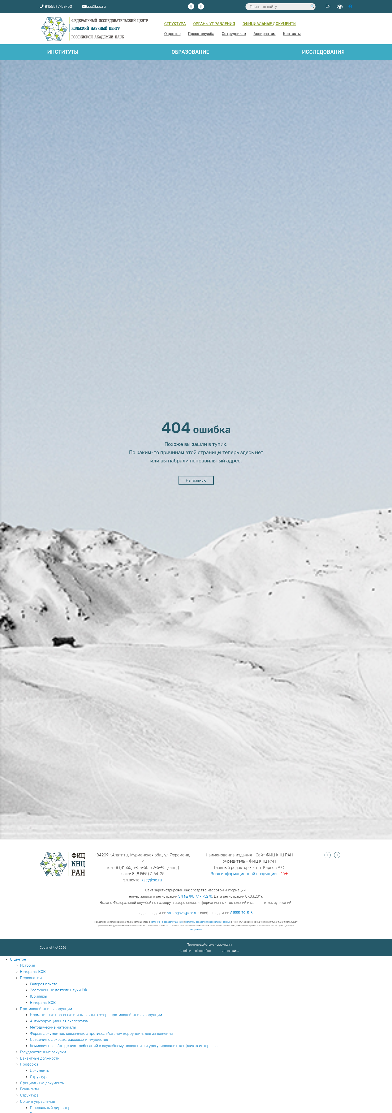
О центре (172, 33)
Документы (40, 1070)
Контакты (292, 33)
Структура (175, 23)
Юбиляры (38, 996)
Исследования (323, 52)
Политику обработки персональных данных (207, 922)
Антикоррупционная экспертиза (59, 1021)
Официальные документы (269, 23)
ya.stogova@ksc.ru (182, 913)
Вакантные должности (40, 1058)
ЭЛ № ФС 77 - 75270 (195, 896)
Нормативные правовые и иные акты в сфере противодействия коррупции (96, 1015)
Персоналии (31, 978)
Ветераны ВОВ (33, 971)
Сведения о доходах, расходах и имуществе (69, 1039)
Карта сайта (230, 951)
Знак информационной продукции (244, 873)
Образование (190, 52)
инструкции (196, 929)
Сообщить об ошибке (195, 951)
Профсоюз (29, 1064)
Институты (62, 52)
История (27, 965)
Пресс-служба (201, 33)
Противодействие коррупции (209, 944)
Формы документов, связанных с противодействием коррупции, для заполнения (101, 1033)
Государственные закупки (43, 1052)
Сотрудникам (234, 33)
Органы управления (214, 23)
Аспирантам (265, 33)
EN (328, 6)
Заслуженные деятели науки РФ (58, 990)
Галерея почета (43, 984)
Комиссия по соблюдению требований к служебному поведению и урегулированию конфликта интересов (124, 1046)
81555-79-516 (241, 913)
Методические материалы (53, 1027)
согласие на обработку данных (166, 922)
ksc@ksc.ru (152, 880)
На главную (196, 480)
